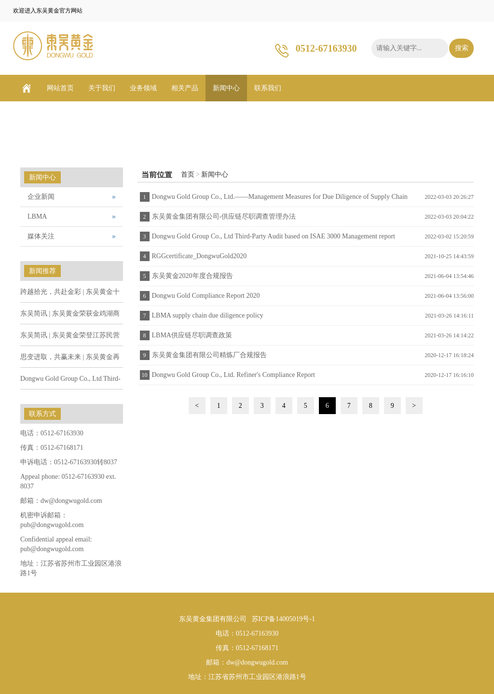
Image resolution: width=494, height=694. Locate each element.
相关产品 (184, 88)
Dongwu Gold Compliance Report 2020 (206, 295)
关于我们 (101, 88)
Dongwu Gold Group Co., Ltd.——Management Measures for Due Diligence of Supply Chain (280, 196)
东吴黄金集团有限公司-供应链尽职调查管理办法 (224, 216)
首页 (187, 174)
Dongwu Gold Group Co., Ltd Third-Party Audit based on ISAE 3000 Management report (273, 236)
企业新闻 (41, 196)
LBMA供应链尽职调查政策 (192, 335)
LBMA (37, 216)
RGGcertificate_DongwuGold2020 (199, 256)
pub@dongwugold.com (52, 524)
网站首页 (60, 88)
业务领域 (143, 88)
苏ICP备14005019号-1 (283, 619)
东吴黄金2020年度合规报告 (192, 275)
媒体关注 (41, 236)
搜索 (461, 48)
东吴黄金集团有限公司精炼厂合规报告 (209, 355)
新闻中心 (226, 88)
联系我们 (267, 88)
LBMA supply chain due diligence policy (207, 315)
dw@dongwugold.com (71, 500)
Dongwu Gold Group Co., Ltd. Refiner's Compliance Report (233, 374)
